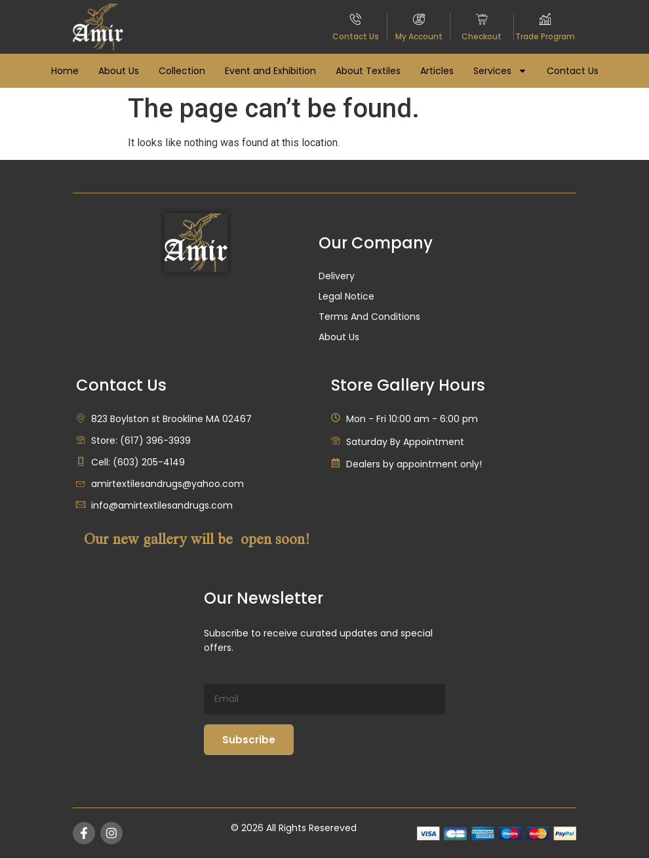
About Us (118, 70)
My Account (418, 36)
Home (65, 70)
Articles (437, 70)
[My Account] (419, 19)
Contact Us (355, 36)
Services (500, 71)
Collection (182, 70)
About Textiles (368, 70)
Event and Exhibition (270, 70)
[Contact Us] (356, 19)
